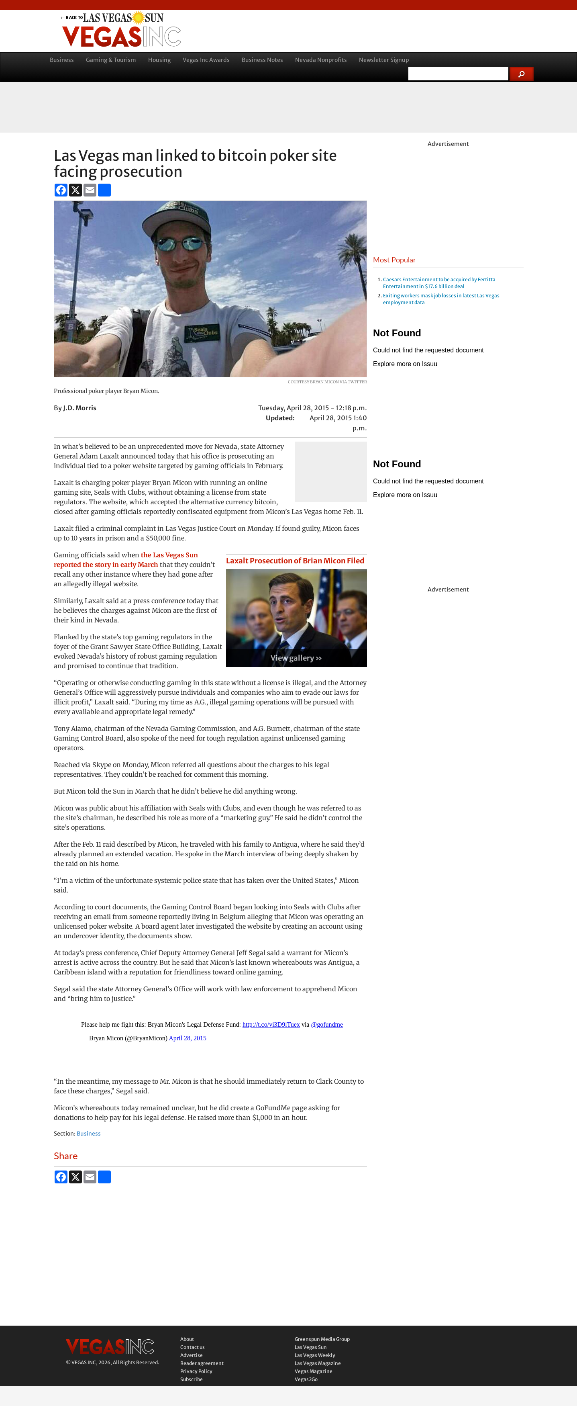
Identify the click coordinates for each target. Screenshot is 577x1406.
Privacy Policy (196, 1371)
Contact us (192, 1347)
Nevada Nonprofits (321, 59)
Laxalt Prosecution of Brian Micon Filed (295, 560)
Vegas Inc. (110, 1346)
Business (62, 59)
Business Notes (262, 59)
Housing (159, 59)
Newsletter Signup (384, 59)
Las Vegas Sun (311, 1347)
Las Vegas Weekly (315, 1355)
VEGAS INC (83, 1362)
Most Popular (394, 259)
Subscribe (191, 1379)
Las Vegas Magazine (318, 1363)
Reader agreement (202, 1363)
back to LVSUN (121, 17)
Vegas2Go (306, 1379)
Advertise (191, 1355)
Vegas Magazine (313, 1371)
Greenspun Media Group (322, 1339)
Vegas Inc (121, 36)
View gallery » (296, 658)
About (187, 1339)
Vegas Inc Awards (206, 59)
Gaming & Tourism (111, 59)
